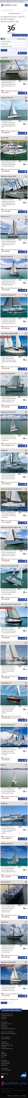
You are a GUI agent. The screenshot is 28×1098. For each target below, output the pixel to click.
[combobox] (14, 41)
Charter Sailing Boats (5, 1037)
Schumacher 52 (6, 683)
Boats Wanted (4, 1065)
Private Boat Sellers (5, 1061)
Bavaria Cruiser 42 (7, 256)
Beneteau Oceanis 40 (8, 373)
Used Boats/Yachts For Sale (7, 1015)
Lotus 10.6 (4, 57)
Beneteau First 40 (7, 98)
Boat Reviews (4, 1060)
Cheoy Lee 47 (5, 216)
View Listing (22, 93)
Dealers (2, 1052)
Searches (10, 1)
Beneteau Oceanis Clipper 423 (11, 527)
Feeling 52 (4, 450)
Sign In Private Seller (5, 1063)
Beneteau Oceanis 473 (8, 412)
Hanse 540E (4, 138)
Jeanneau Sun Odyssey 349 (9, 566)
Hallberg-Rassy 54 (7, 843)
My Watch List (4, 1025)
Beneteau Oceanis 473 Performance (12, 489)
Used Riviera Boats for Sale (7, 1048)
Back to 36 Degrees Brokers (20, 35)
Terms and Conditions (6, 1070)
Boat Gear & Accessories (6, 1023)
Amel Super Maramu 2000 (9, 333)
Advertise (3, 1057)
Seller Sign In (23, 1095)
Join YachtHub (4, 1055)
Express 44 (4, 922)
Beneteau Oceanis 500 (8, 962)
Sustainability (4, 1042)
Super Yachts (4, 1017)
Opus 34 (3, 765)
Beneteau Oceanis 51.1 (8, 295)
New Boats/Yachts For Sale (7, 1013)
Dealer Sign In (4, 1053)
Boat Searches (4, 1022)
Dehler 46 (4, 803)
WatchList (17, 1)
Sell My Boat (3, 1)
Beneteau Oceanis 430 (8, 176)
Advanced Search (14, 13)
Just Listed (3, 1018)
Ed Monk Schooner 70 (8, 725)
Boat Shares (3, 1046)
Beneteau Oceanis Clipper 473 (11, 604)
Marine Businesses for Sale (7, 1045)
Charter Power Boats (5, 1038)
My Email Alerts (4, 1027)
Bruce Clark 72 (5, 882)
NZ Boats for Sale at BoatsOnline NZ (9, 1033)
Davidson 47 (5, 643)
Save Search (22, 53)
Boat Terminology (5, 1043)
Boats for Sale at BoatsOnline (7, 1032)
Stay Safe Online (4, 1068)
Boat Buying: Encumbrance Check (8, 1028)
